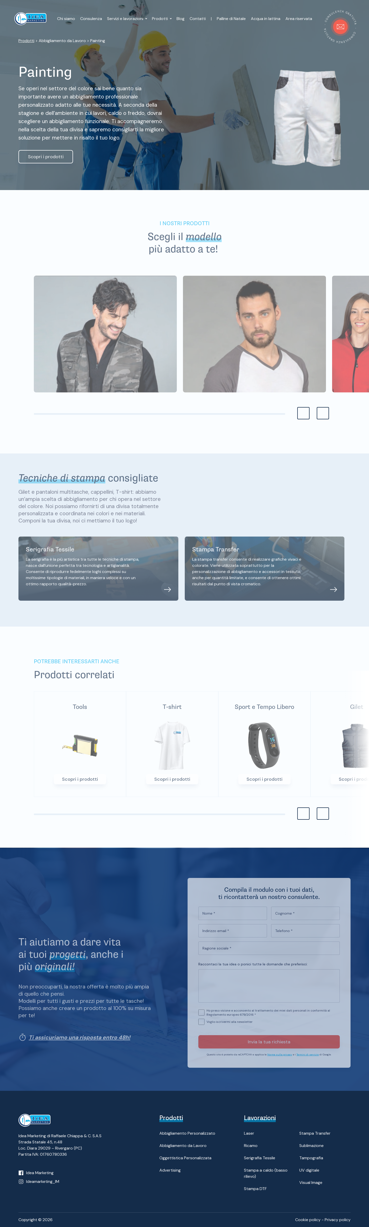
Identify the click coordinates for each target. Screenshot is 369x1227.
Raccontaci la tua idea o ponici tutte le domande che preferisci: (253, 969)
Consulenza (91, 18)
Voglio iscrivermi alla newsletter (230, 1027)
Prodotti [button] (160, 18)
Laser (249, 1133)
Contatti (198, 18)
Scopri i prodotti (46, 157)
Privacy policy (338, 1219)
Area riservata (298, 18)
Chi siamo (66, 18)
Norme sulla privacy (279, 1060)
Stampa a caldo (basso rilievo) (266, 1173)
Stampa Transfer (315, 1133)
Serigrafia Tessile (259, 1158)
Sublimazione (311, 1145)
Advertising (170, 1170)
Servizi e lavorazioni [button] (125, 18)
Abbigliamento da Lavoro (183, 1145)
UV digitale (309, 1170)
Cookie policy (308, 1219)
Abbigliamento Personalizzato (187, 1133)
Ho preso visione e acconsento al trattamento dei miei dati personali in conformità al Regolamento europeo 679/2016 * (268, 1018)
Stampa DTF (255, 1188)
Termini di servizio (307, 1060)
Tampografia (311, 1158)
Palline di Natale (231, 18)
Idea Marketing (40, 1172)
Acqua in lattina (265, 18)
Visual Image (310, 1182)
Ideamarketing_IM (42, 1181)
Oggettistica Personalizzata (185, 1158)
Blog (180, 18)
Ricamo (251, 1145)
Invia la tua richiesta (269, 1047)
